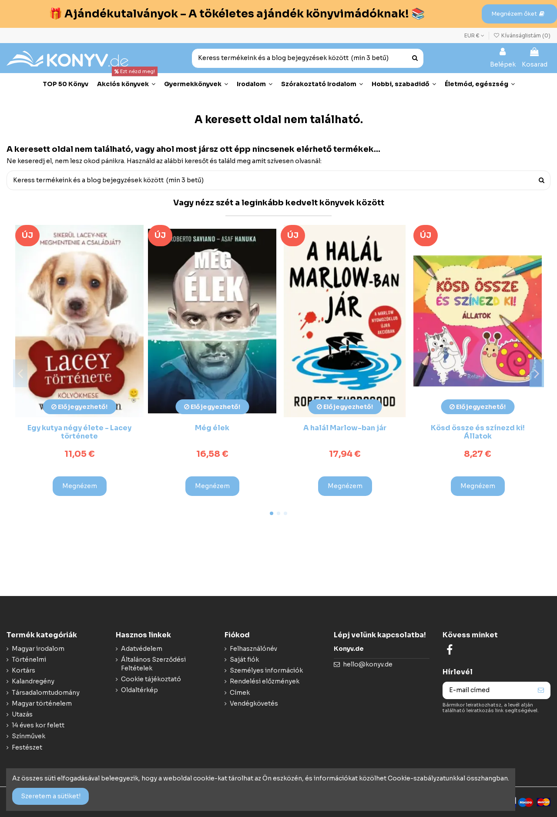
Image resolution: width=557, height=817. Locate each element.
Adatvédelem (141, 649)
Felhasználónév (253, 649)
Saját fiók (244, 659)
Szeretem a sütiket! (51, 796)
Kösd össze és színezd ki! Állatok (478, 432)
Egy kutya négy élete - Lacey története (79, 432)
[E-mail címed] (487, 690)
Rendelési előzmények (264, 681)
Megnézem (79, 486)
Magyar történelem (42, 703)
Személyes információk (266, 670)
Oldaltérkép (139, 690)
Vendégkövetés (254, 703)
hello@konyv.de (368, 664)
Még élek (212, 427)
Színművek (28, 736)
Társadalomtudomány (46, 692)
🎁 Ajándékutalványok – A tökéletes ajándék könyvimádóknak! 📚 (237, 13)
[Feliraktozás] (541, 690)
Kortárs (23, 670)
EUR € (474, 35)
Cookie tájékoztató (151, 679)
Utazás (22, 714)
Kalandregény (33, 681)
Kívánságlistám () (521, 35)
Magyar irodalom (38, 649)
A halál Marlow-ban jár (344, 427)
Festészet (27, 747)
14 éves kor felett (38, 725)
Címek (240, 692)
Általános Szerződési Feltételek (153, 664)
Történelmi (29, 659)
